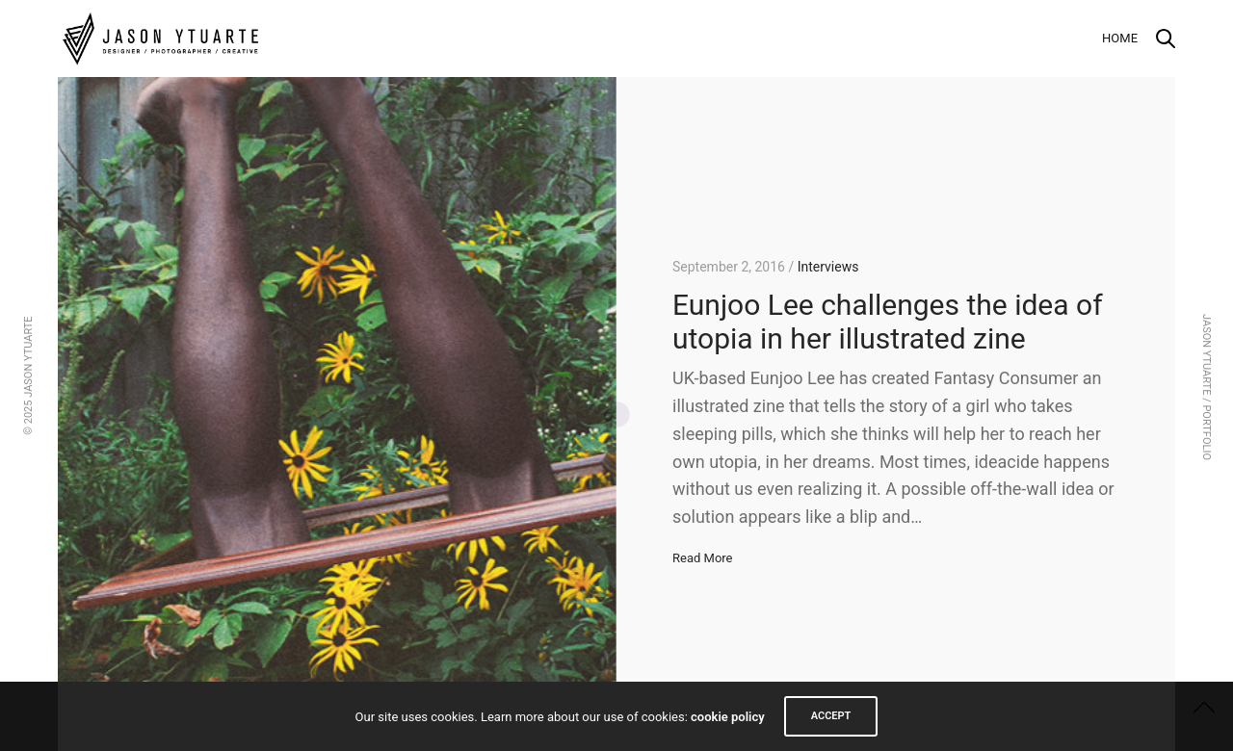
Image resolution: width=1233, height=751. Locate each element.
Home (1120, 38)
